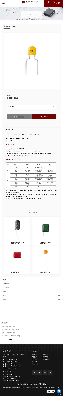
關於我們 (34, 354)
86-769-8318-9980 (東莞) (12, 336)
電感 (4, 295)
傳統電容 (33, 19)
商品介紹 (45, 354)
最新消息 (34, 359)
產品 (22, 19)
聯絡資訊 (34, 361)
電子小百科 (46, 359)
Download (11, 107)
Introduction (9, 129)
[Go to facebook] (59, 391)
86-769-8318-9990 (10, 333)
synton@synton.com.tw (14, 364)
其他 (4, 299)
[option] (32, 61)
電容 (27, 19)
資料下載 (45, 357)
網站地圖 (35, 364)
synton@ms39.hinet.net (14, 366)
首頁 (17, 19)
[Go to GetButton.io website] (59, 394)
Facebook (11, 339)
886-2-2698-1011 (10, 327)
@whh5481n (12, 368)
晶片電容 (6, 287)
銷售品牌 (34, 357)
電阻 (4, 291)
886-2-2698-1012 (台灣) (12, 330)
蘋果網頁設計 (42, 384)
